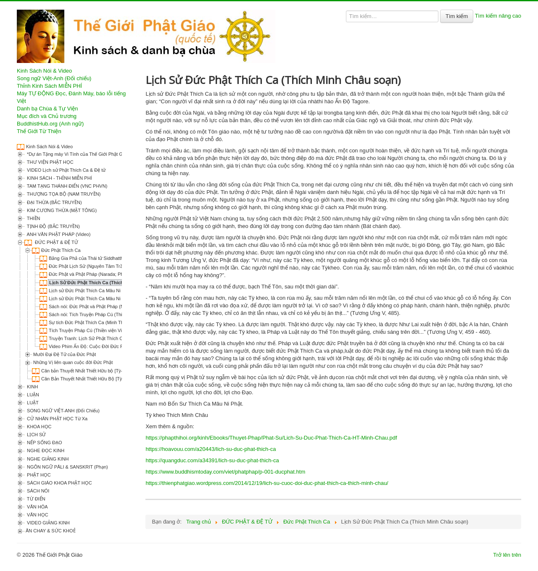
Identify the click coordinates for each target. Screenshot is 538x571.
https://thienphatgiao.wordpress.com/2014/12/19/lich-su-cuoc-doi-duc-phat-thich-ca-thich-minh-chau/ (266, 483)
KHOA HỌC (39, 426)
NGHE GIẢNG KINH (47, 458)
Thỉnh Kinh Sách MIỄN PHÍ (49, 86)
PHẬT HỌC (38, 474)
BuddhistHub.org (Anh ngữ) (50, 123)
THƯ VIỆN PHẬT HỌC (50, 162)
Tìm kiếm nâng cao (498, 16)
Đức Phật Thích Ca (61, 250)
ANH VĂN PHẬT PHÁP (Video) (58, 234)
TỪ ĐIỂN (35, 498)
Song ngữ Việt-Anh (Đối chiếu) (54, 78)
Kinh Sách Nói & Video (44, 71)
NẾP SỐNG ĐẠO (44, 442)
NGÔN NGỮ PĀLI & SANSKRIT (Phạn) (67, 466)
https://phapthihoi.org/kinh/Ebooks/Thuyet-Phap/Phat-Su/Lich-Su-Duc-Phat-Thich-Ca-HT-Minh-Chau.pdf (271, 438)
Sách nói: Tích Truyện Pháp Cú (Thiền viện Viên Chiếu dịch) (110, 314)
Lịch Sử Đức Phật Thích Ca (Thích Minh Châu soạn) (105, 282)
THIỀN (33, 218)
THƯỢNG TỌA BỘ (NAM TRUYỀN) (63, 193)
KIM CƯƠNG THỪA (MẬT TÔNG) (61, 210)
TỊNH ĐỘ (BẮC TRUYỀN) (53, 226)
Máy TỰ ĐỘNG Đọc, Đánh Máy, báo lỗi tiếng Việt (71, 97)
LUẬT (32, 402)
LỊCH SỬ (36, 434)
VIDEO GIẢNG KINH (48, 522)
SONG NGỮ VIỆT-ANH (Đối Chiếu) (63, 410)
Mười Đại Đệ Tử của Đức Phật (64, 354)
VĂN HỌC (37, 514)
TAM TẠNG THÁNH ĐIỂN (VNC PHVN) (66, 186)
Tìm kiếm (457, 16)
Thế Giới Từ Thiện (39, 131)
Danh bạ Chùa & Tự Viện (47, 108)
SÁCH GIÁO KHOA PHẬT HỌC (59, 482)
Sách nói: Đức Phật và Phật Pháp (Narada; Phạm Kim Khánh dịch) (117, 306)
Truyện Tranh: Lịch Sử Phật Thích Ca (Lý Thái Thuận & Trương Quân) (121, 338)
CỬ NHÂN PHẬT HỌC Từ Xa (56, 418)
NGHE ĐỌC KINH (45, 450)
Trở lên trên (507, 555)
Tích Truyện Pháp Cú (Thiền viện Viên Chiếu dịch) (100, 330)
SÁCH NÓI (37, 490)
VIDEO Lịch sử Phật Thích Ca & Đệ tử (65, 170)
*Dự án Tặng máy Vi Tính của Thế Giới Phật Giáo (77, 154)
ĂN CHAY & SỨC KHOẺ (51, 530)
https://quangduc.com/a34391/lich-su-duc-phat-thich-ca (212, 460)
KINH (32, 386)
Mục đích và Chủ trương (46, 116)
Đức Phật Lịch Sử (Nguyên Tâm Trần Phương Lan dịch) (106, 266)
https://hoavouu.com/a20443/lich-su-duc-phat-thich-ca (210, 449)
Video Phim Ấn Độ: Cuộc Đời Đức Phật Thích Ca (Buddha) (109, 346)
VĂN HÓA (37, 506)
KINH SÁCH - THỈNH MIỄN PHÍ (59, 178)
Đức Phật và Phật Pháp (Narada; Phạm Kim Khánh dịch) (107, 274)
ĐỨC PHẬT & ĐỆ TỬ (56, 242)
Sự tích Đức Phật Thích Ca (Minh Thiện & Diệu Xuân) (103, 322)
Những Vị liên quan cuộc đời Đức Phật (73, 362)
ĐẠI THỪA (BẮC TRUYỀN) (54, 202)
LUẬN (32, 394)
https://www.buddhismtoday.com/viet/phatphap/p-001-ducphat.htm (225, 472)
